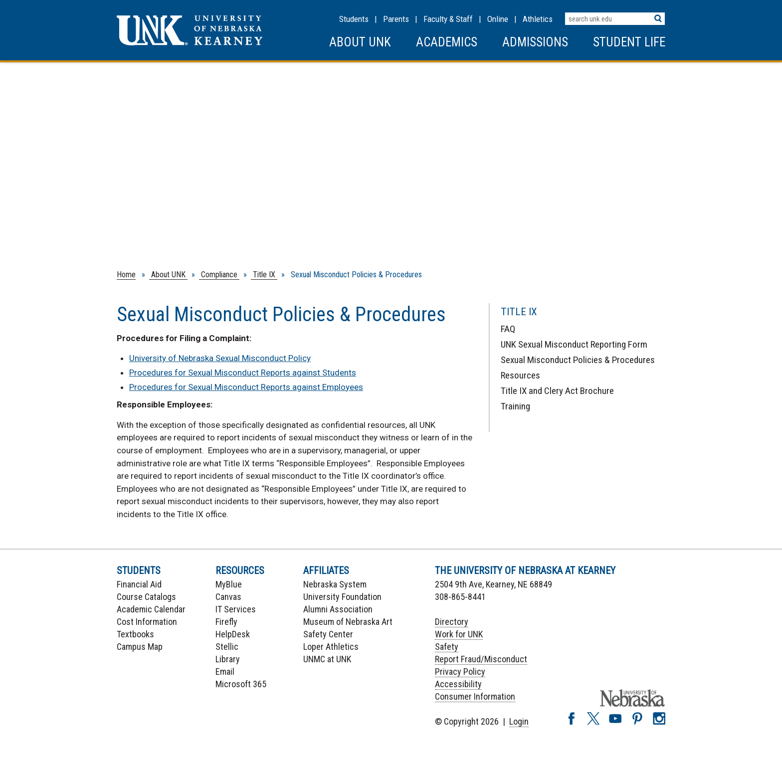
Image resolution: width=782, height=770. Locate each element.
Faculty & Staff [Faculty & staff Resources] (448, 19)
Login (519, 721)
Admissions (535, 42)
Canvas (228, 596)
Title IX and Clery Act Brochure (557, 390)
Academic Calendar (151, 609)
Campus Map (140, 646)
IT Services (235, 609)
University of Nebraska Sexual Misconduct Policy (220, 358)
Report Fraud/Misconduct (481, 659)
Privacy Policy (460, 671)
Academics (446, 42)
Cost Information (147, 621)
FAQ (508, 329)
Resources (520, 375)
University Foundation (342, 596)
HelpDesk (232, 634)
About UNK (360, 42)
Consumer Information (475, 696)
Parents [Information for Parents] (396, 19)
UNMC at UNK (327, 659)
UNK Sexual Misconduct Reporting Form (574, 344)
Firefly (226, 621)
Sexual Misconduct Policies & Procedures (578, 360)
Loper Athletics (331, 646)
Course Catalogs (146, 596)
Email (224, 671)
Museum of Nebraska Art (347, 621)
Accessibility (458, 684)
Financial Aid (139, 584)
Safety (446, 646)
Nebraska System (335, 584)
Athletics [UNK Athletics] (538, 19)
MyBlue (228, 584)
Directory (451, 621)
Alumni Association (338, 609)
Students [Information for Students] (354, 19)
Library (227, 659)
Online (497, 19)
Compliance (219, 274)
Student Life (629, 42)
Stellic (226, 646)
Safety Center (328, 634)
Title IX (264, 274)
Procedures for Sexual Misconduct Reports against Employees (246, 387)
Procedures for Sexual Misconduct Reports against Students (242, 373)
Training (515, 406)
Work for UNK (459, 634)
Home (126, 274)
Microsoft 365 (240, 684)
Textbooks (135, 634)
